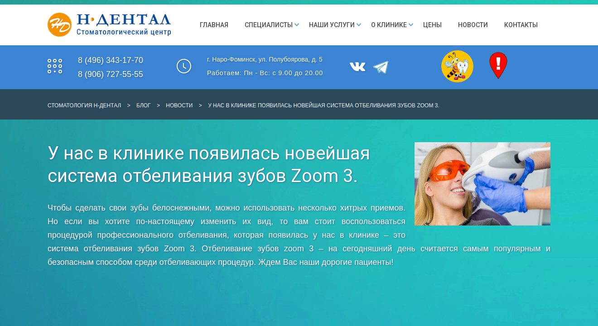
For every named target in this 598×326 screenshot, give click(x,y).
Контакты (521, 25)
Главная (214, 25)
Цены (432, 25)
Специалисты (269, 25)
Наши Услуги (332, 25)
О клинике (389, 25)
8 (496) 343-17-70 (110, 60)
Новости (473, 25)
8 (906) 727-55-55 (110, 74)
